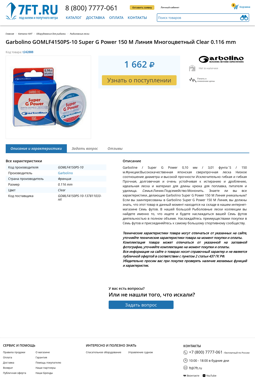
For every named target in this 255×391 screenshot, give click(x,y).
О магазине (43, 352)
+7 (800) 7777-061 (206, 352)
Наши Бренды (44, 373)
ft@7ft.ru (195, 368)
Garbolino (65, 173)
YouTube (211, 375)
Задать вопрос (141, 305)
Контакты (137, 17)
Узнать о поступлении (139, 80)
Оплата (116, 17)
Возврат (8, 367)
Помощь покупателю (48, 362)
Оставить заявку (142, 7)
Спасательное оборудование (103, 352)
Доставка (95, 17)
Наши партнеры (46, 367)
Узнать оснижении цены (206, 79)
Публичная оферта (14, 373)
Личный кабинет (170, 7)
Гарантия (41, 357)
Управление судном (140, 352)
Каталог (74, 17)
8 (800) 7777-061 (91, 7)
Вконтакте (193, 375)
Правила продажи (14, 352)
